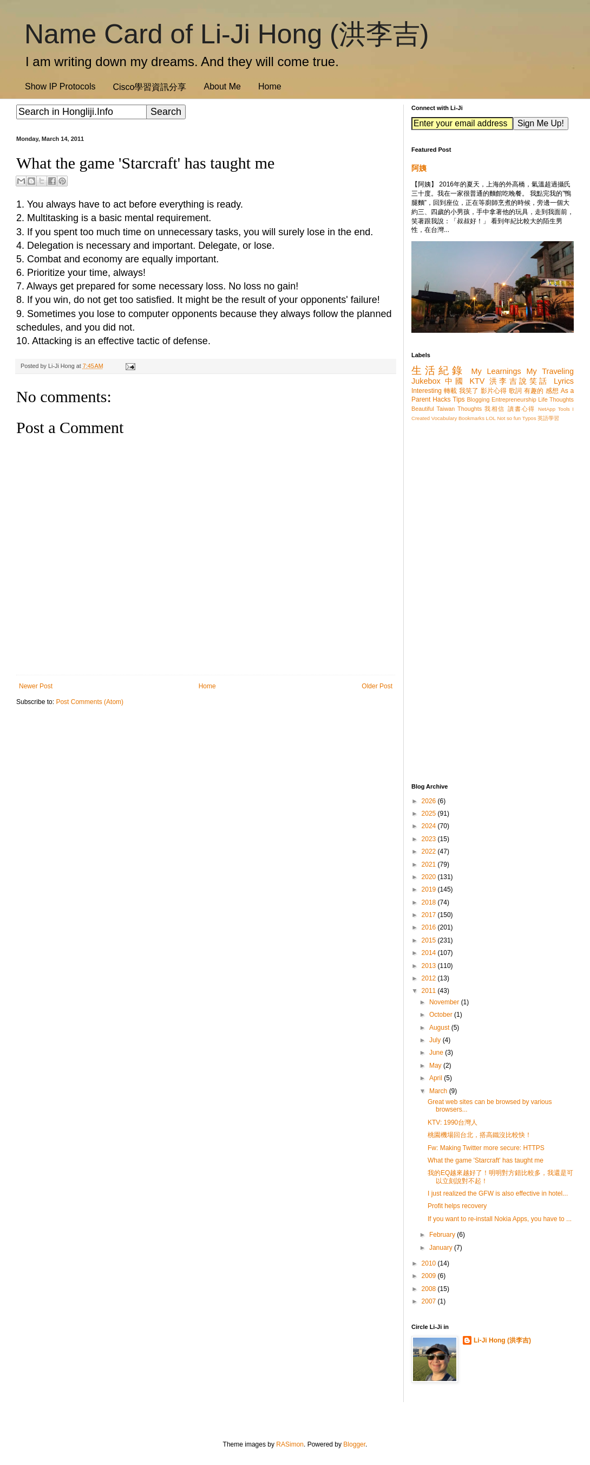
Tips (458, 399)
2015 (430, 940)
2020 (430, 877)
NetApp (546, 409)
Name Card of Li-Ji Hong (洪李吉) (226, 34)
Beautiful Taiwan (433, 408)
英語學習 (548, 418)
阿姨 (419, 168)
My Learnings (496, 371)
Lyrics (564, 381)
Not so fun (509, 418)
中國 (455, 381)
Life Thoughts (556, 399)
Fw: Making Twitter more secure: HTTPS (486, 1148)
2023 (430, 839)
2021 (430, 864)
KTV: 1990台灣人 (452, 1122)
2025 (430, 813)
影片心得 (494, 391)
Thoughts (469, 408)
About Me (222, 86)
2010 (430, 1263)
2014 (430, 953)
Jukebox (426, 381)
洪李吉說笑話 (519, 381)
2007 (430, 1301)
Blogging (478, 399)
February (443, 1234)
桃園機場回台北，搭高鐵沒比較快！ (480, 1135)
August (440, 1027)
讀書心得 (521, 408)
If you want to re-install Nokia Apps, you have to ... (500, 1219)
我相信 (494, 408)
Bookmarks (471, 418)
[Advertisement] (205, 798)
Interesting (426, 391)
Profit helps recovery (457, 1206)
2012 (430, 978)
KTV (476, 381)
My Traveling (550, 371)
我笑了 (469, 391)
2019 (430, 889)
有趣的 (534, 391)
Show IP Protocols (60, 86)
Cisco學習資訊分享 (149, 87)
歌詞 (515, 391)
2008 (430, 1289)
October (441, 1014)
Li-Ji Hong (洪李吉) (502, 1340)
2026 (430, 801)
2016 (430, 927)
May (436, 1065)
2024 (430, 826)
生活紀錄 (438, 370)
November (445, 1002)
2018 (430, 902)
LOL (491, 418)
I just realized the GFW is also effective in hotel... (498, 1193)
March (439, 1091)
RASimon (290, 1444)
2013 (430, 966)
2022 (430, 851)
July (436, 1040)
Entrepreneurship (513, 399)
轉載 (450, 391)
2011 (430, 991)
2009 (430, 1276)
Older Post (377, 686)
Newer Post (36, 686)
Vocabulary (444, 418)
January (441, 1247)
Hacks (441, 399)
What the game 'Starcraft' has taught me (485, 1160)
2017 (430, 915)
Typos (529, 418)
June (437, 1052)
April (436, 1078)
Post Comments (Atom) (89, 702)
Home (269, 86)
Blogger (354, 1444)
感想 (552, 391)
